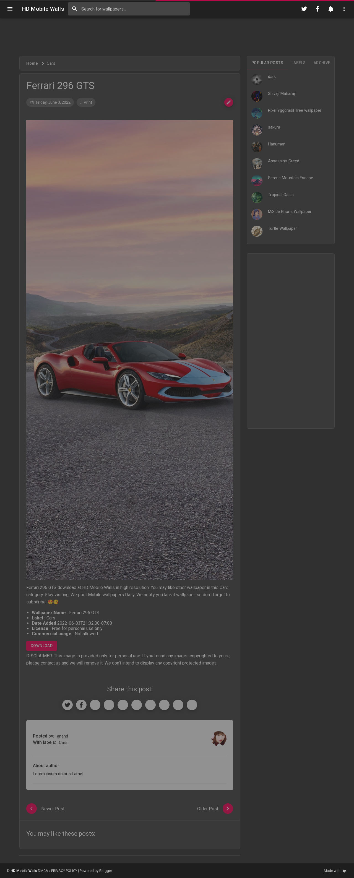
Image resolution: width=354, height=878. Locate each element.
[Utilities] (344, 8)
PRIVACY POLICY (64, 871)
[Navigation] (10, 8)
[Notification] (330, 8)
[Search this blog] (129, 8)
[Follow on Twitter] (304, 8)
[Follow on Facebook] (317, 8)
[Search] (74, 8)
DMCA (43, 871)
